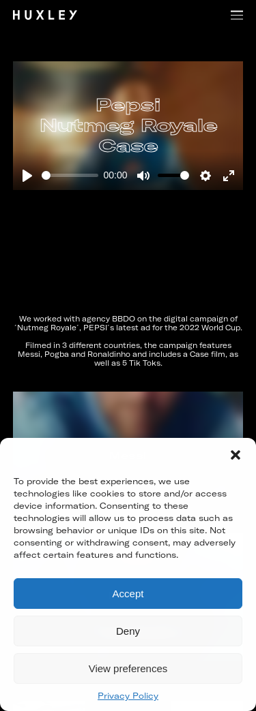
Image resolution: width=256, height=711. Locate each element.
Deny (128, 631)
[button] (235, 455)
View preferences (128, 668)
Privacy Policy (128, 696)
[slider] (70, 175)
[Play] (27, 176)
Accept (128, 593)
